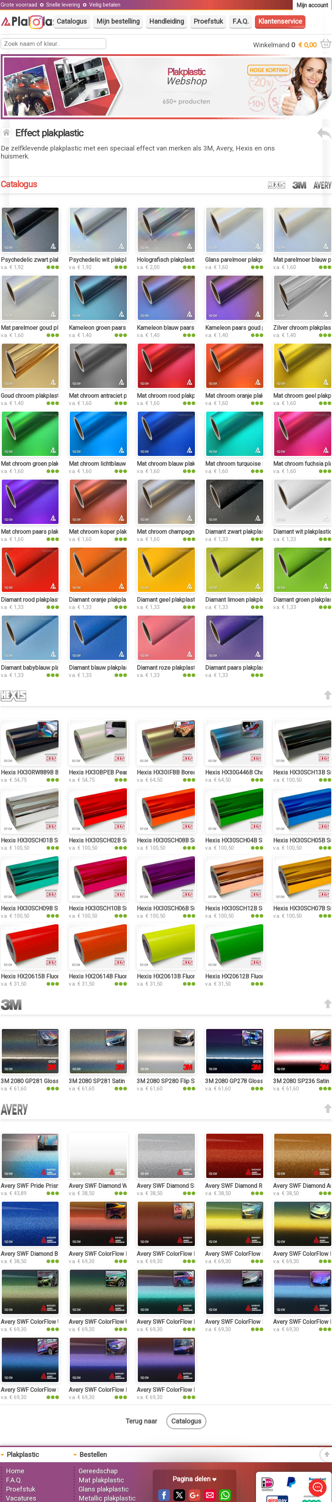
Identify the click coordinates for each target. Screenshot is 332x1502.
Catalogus (72, 21)
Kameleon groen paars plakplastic (112, 327)
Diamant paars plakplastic (238, 667)
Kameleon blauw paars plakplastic (180, 327)
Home (15, 1471)
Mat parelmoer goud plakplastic (41, 327)
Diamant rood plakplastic (32, 599)
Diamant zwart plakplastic (238, 531)
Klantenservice (280, 21)
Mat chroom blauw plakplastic (174, 463)
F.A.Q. (240, 21)
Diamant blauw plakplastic (102, 667)
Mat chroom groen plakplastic (38, 463)
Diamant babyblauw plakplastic (40, 667)
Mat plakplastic (101, 1480)
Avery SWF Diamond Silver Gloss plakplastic (193, 1185)
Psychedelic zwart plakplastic (39, 259)
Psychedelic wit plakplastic (104, 259)
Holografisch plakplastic (167, 259)
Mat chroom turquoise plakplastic (247, 463)
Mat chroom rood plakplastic (173, 395)
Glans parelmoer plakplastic (240, 259)
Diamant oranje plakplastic (102, 599)
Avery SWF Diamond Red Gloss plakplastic (259, 1185)
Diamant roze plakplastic (168, 667)
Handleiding (166, 21)
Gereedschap (98, 1471)
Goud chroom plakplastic (32, 395)
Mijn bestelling (118, 21)
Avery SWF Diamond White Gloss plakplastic (125, 1185)
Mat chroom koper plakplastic (106, 531)
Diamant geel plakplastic (168, 599)
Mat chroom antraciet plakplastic (110, 395)
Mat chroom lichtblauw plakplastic (112, 463)
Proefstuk (208, 21)
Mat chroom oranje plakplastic (243, 395)
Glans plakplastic (104, 1489)
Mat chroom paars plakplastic (38, 531)
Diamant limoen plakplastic (239, 599)
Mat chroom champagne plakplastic (182, 531)
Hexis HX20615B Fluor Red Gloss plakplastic (58, 976)
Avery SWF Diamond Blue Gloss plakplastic (56, 1253)
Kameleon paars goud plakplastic (247, 327)
